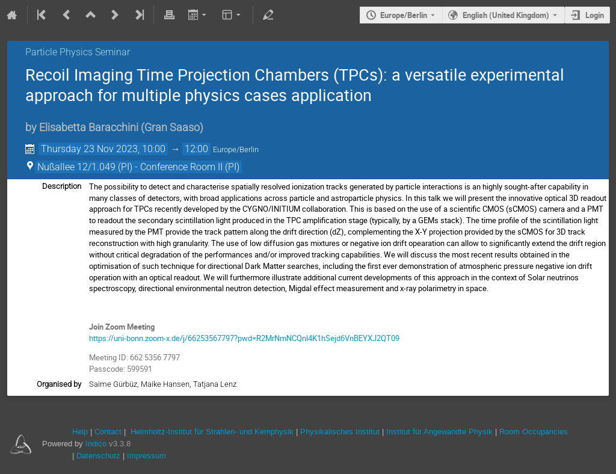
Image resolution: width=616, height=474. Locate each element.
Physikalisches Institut (340, 431)
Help (80, 431)
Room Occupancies (533, 431)
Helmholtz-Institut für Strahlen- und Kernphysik (212, 431)
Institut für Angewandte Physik (439, 431)
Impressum (146, 456)
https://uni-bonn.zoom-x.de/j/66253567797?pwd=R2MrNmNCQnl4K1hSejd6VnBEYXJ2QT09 (244, 338)
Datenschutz (98, 456)
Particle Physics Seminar (77, 52)
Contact (108, 431)
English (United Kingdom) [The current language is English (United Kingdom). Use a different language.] (506, 15)
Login (594, 15)
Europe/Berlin (403, 15)
